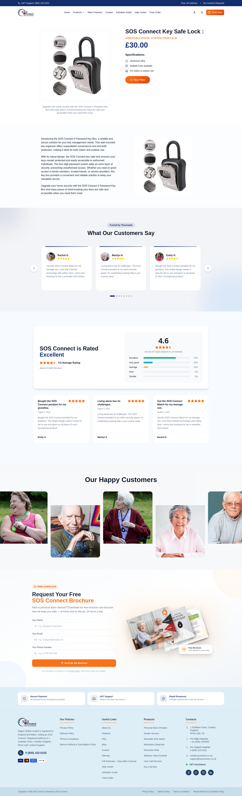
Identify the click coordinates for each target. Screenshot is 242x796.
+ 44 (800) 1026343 (199, 742)
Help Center (140, 12)
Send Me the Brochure (74, 663)
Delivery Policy (67, 733)
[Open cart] (202, 12)
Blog (104, 744)
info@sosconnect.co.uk (201, 755)
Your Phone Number (42, 647)
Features (106, 733)
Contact (109, 12)
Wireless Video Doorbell (155, 755)
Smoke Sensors (151, 733)
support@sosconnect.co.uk (203, 759)
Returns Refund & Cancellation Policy (78, 744)
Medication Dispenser (154, 744)
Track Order (155, 12)
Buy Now (137, 79)
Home (67, 12)
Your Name (37, 620)
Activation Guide (124, 12)
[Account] (194, 12)
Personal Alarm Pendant (155, 728)
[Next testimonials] (208, 268)
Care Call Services (153, 761)
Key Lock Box (150, 767)
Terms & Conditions (69, 739)
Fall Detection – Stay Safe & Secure (119, 761)
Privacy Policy (74, 671)
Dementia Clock (151, 750)
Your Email (37, 633)
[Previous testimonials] (34, 268)
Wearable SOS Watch (154, 739)
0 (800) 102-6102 (198, 750)
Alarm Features (95, 12)
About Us (106, 728)
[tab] (112, 296)
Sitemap (106, 755)
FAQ (104, 739)
